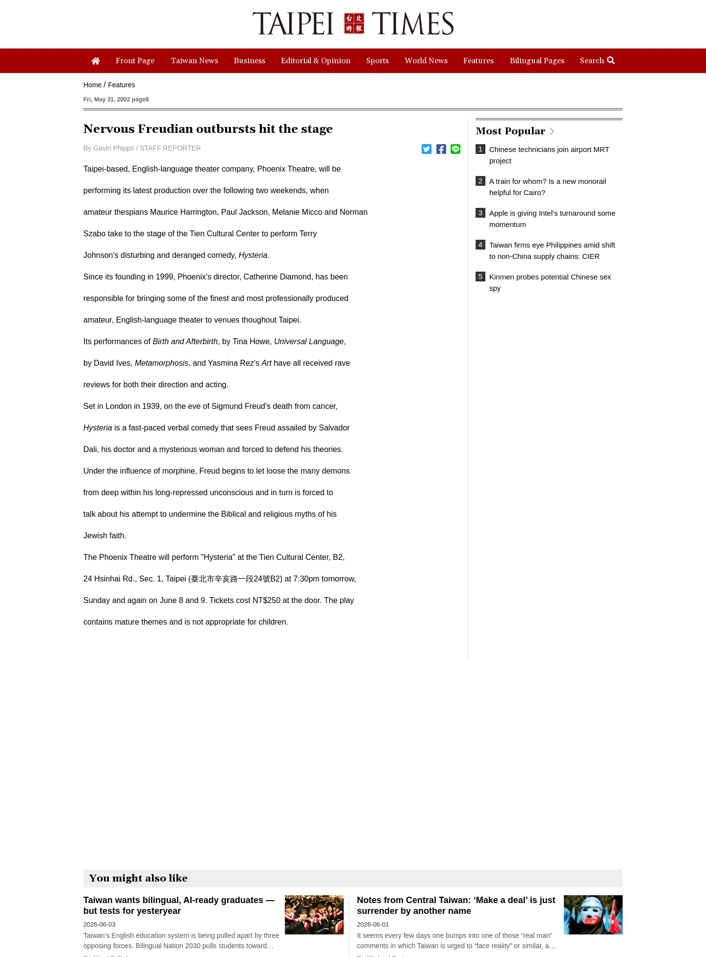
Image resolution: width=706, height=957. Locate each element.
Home (92, 85)
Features (121, 85)
